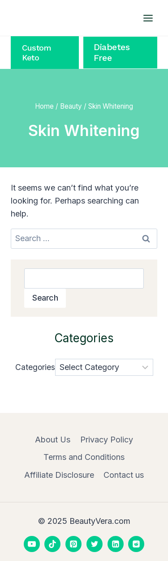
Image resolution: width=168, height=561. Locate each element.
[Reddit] (136, 544)
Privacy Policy (106, 439)
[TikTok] (52, 544)
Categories (35, 367)
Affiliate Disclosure (59, 475)
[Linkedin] (116, 544)
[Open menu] (147, 18)
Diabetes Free (111, 52)
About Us (52, 439)
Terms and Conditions (84, 457)
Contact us (123, 475)
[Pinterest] (73, 544)
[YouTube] (32, 544)
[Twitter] (94, 544)
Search (45, 297)
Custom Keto (36, 52)
